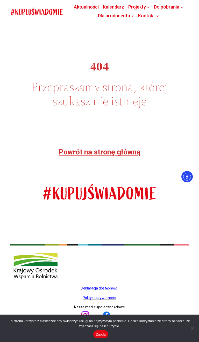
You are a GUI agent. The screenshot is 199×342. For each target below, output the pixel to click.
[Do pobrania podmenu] (181, 6)
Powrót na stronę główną (99, 152)
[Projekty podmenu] (148, 6)
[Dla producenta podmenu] (132, 15)
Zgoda (101, 334)
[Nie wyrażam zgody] (192, 328)
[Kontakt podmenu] (157, 15)
